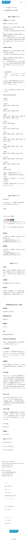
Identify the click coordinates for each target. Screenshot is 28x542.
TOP (4, 7)
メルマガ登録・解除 (9, 506)
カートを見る (8, 520)
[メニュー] (25, 2)
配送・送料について (9, 486)
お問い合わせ (8, 523)
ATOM (9, 509)
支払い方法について (9, 492)
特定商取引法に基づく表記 (11, 495)
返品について (8, 489)
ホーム (6, 483)
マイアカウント (8, 517)
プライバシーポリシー (10, 499)
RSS (6, 509)
